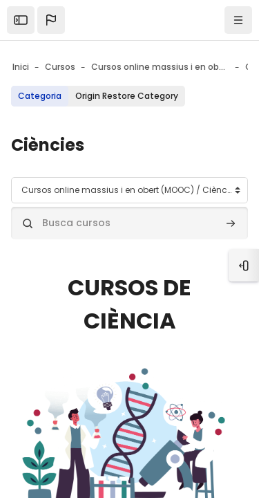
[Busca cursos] (129, 223)
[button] (51, 20)
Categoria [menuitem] (39, 96)
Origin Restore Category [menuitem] (126, 96)
